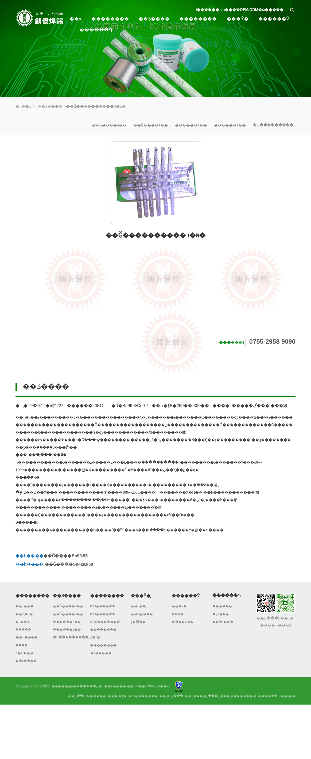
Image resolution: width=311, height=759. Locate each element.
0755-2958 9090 (272, 341)
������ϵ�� (191, 125)
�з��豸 (23, 622)
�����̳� (96, 696)
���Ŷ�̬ (238, 18)
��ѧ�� (287, 696)
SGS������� (105, 622)
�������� (110, 18)
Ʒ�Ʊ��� (24, 653)
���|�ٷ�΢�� (117, 696)
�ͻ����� (101, 653)
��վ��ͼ (76, 696)
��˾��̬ (138, 606)
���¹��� (222, 622)
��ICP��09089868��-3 (148, 686)
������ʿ (222, 606)
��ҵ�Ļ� (24, 614)
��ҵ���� (27, 637)
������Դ (96, 30)
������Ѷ (273, 18)
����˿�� (195, 696)
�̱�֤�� (22, 645)
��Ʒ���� (154, 18)
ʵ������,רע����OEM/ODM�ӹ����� (240, 10)
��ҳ (76, 18)
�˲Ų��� (220, 614)
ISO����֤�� (102, 606)
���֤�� (23, 629)
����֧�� (267, 696)
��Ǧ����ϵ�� (109, 125)
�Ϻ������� (143, 696)
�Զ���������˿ (274, 125)
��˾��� (25, 606)
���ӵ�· (180, 606)
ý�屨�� (138, 622)
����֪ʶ (178, 614)
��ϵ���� (26, 661)
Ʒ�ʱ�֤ (95, 637)
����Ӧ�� (183, 622)
